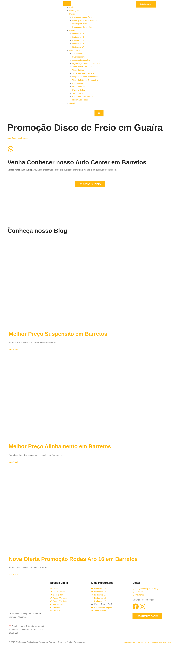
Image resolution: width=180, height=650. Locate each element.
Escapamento (78, 83)
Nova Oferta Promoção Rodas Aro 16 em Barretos (80, 559)
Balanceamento (79, 57)
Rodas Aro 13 (78, 34)
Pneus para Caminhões (82, 27)
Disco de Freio (78, 86)
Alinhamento (78, 53)
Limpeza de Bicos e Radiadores (86, 77)
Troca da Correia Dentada (83, 73)
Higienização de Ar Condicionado (87, 63)
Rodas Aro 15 (78, 40)
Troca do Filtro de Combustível (86, 80)
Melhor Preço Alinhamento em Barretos (65, 446)
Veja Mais (14, 349)
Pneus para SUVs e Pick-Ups (85, 20)
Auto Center (75, 50)
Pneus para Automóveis (83, 17)
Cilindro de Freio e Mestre (83, 96)
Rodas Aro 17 (78, 47)
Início (71, 7)
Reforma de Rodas (80, 100)
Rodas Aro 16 (78, 43)
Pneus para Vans (80, 24)
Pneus (72, 14)
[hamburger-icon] (67, 3)
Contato (72, 103)
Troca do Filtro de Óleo (82, 67)
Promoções (74, 10)
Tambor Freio (78, 93)
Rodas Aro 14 (78, 37)
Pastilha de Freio (79, 90)
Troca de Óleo (78, 70)
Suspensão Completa (82, 60)
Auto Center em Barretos (19, 138)
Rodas (72, 30)
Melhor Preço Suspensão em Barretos (63, 333)
